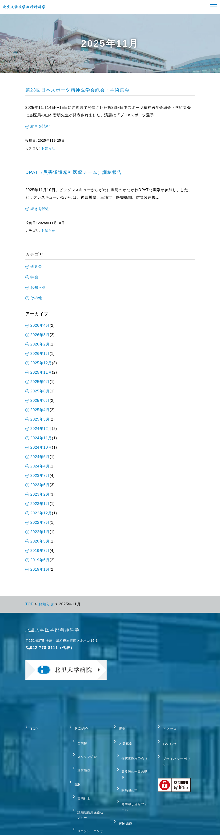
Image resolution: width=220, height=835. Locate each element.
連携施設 (82, 756)
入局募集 (124, 737)
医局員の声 (128, 772)
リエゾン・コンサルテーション (89, 804)
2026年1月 (37, 354)
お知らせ (48, 148)
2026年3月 (37, 335)
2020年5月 (37, 541)
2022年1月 (37, 532)
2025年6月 (37, 400)
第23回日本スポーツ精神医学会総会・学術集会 (77, 89)
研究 (120, 727)
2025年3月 (37, 419)
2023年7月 (37, 476)
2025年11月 (38, 372)
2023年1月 (37, 504)
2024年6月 (37, 457)
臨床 (76, 766)
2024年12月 (38, 429)
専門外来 (82, 776)
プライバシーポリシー (174, 751)
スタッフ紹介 (86, 746)
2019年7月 (37, 551)
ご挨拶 (80, 737)
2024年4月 (37, 466)
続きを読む (37, 126)
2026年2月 (37, 344)
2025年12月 (38, 363)
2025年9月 (37, 382)
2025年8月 (37, 391)
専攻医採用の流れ (133, 747)
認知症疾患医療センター (89, 789)
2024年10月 (38, 447)
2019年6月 (37, 560)
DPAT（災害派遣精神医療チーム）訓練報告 (73, 172)
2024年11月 (38, 438)
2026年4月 (37, 325)
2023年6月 (37, 485)
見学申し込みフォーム (133, 785)
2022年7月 (37, 522)
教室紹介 (80, 727)
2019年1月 (37, 569)
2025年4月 (37, 410)
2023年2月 (37, 494)
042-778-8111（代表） (50, 648)
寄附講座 (124, 798)
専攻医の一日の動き (133, 760)
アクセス (168, 727)
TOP (29, 604)
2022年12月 (38, 513)
